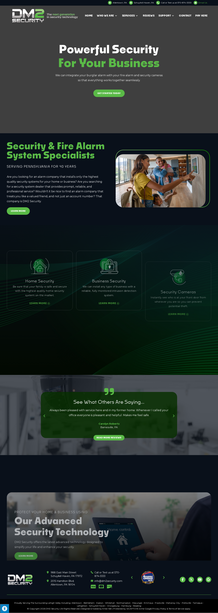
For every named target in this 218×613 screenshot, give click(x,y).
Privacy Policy (159, 608)
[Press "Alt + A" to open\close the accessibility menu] (4, 608)
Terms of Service (176, 608)
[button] (44, 416)
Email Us (202, 2)
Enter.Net (107, 608)
